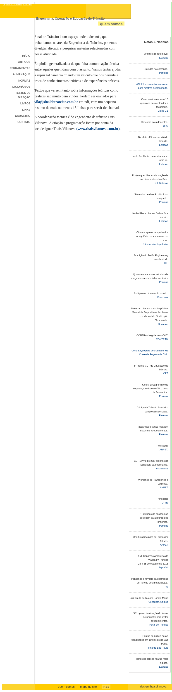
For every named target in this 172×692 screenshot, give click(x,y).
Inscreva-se (161, 468)
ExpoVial (163, 567)
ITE (166, 263)
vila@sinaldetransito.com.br (56, 102)
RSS (106, 686)
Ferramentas (20, 68)
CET (165, 373)
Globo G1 (163, 110)
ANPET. (164, 449)
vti (167, 586)
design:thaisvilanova (153, 686)
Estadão (163, 57)
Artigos (24, 62)
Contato (23, 122)
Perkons (163, 72)
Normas (24, 80)
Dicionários (21, 86)
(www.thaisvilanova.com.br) (97, 129)
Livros (25, 103)
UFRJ (165, 502)
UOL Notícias (161, 183)
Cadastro (22, 116)
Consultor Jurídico (158, 601)
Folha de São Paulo (157, 647)
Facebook (162, 297)
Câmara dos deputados (155, 244)
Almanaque (21, 74)
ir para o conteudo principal (17, 4)
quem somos (66, 686)
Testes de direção (22, 95)
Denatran (163, 324)
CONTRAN (162, 339)
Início (26, 55)
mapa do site (88, 686)
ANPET (164, 487)
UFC (165, 126)
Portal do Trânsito (158, 624)
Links (26, 109)
